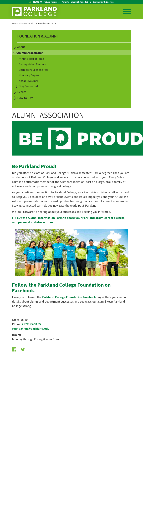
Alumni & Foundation (81, 2)
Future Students (52, 2)
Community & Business (103, 2)
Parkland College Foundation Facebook (69, 297)
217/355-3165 (31, 324)
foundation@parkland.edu (30, 328)
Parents (65, 2)
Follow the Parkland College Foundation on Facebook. (61, 287)
